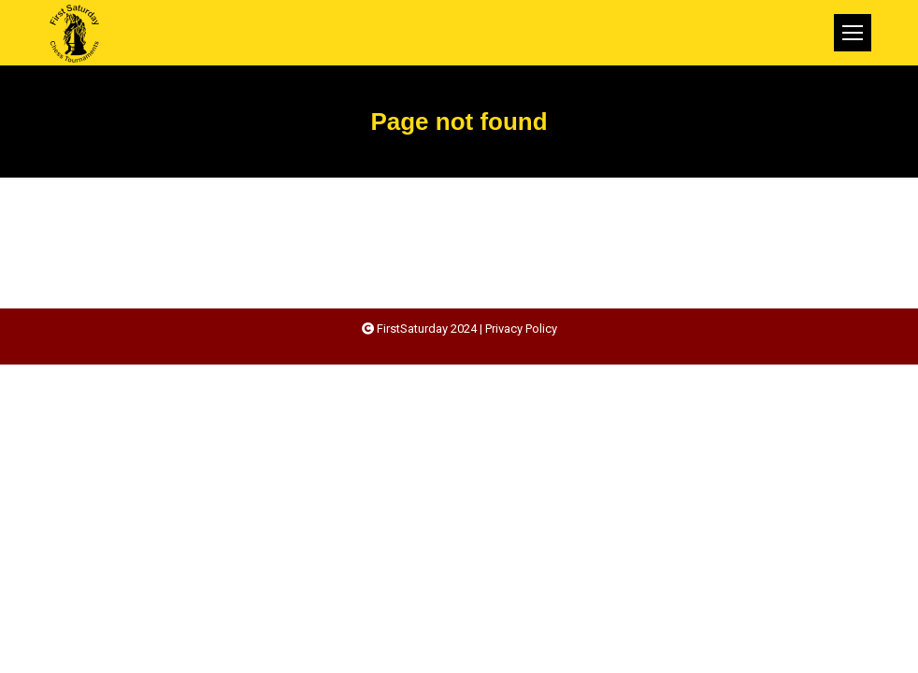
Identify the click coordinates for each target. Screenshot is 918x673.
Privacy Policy (521, 329)
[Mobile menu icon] (852, 32)
